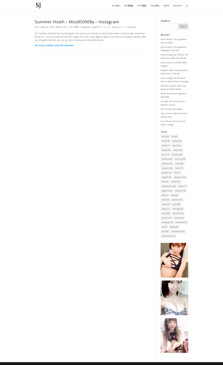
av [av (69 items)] (174, 136)
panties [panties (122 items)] (177, 199)
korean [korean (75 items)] (175, 181)
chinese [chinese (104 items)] (167, 163)
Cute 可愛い (74, 27)
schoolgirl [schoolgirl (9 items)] (178, 209)
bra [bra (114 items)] (165, 154)
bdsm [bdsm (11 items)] (166, 145)
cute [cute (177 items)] (179, 168)
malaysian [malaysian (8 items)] (180, 191)
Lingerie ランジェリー (101, 27)
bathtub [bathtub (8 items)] (176, 141)
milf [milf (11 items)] (165, 195)
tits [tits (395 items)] (165, 231)
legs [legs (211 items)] (182, 186)
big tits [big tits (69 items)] (166, 150)
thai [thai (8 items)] (164, 227)
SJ (38, 27)
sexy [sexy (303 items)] (166, 213)
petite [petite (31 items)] (166, 204)
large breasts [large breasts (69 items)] (169, 186)
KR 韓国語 (128, 6)
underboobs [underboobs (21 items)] (168, 236)
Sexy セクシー (118, 27)
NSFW (166, 6)
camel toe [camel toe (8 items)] (167, 159)
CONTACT (178, 6)
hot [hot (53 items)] (177, 172)
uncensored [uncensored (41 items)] (177, 231)
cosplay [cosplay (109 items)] (167, 168)
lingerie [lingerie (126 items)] (167, 191)
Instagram (85, 27)
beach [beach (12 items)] (177, 145)
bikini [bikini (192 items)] (177, 150)
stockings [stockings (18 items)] (167, 222)
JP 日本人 (116, 6)
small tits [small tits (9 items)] (179, 218)
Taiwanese (131, 27)
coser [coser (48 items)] (179, 163)
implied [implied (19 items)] (166, 177)
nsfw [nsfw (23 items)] (174, 195)
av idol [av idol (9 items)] (166, 141)
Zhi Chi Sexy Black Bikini (172, 109)
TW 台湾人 (155, 6)
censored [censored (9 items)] (180, 159)
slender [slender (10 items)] (166, 218)
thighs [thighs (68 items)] (174, 227)
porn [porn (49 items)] (176, 204)
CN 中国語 (141, 6)
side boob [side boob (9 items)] (178, 213)
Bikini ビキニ (62, 27)
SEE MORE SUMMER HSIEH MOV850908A (54, 45)
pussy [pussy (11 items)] (166, 209)
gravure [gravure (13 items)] (166, 172)
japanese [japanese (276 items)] (180, 177)
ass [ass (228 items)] (165, 136)
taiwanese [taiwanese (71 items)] (181, 222)
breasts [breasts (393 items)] (177, 154)
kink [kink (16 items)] (165, 181)
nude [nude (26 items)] (165, 199)
